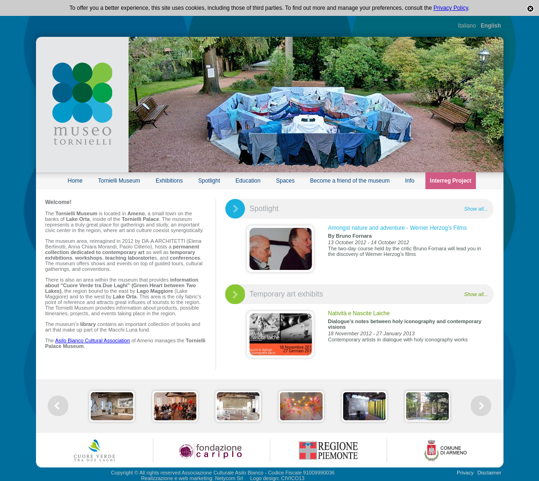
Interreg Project (451, 180)
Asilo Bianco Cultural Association (92, 340)
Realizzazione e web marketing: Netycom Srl (192, 478)
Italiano (467, 25)
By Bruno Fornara (350, 236)
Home (75, 180)
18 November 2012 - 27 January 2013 (371, 333)
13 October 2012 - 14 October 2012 (369, 242)
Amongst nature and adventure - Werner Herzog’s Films (397, 228)
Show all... (476, 209)
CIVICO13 (292, 478)
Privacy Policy (450, 8)
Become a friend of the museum (349, 180)
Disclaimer (489, 472)
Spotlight (209, 180)
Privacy (465, 472)
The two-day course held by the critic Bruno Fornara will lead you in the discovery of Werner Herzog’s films (405, 251)
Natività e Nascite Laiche (359, 313)
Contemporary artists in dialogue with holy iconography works (398, 339)
